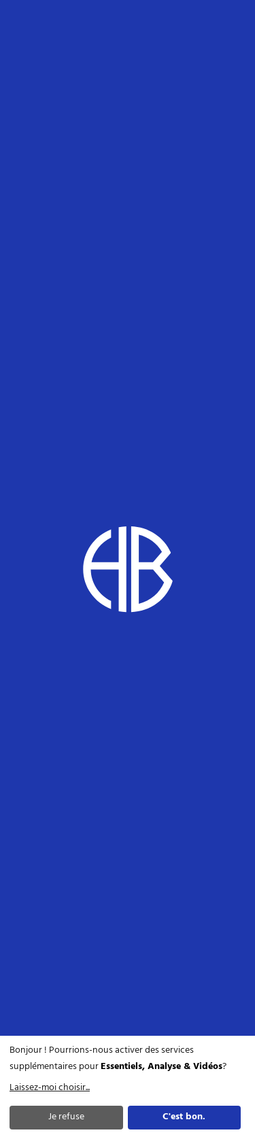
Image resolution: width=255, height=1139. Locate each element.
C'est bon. (184, 1117)
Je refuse (66, 1117)
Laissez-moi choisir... (50, 1088)
